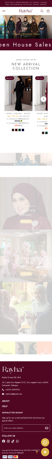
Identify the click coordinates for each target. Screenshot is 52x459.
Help (5, 406)
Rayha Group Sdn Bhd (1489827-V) (27, 450)
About (6, 401)
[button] (47, 3)
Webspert (20, 453)
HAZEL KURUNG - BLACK (18, 113)
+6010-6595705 (11, 389)
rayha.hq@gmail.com (12, 394)
